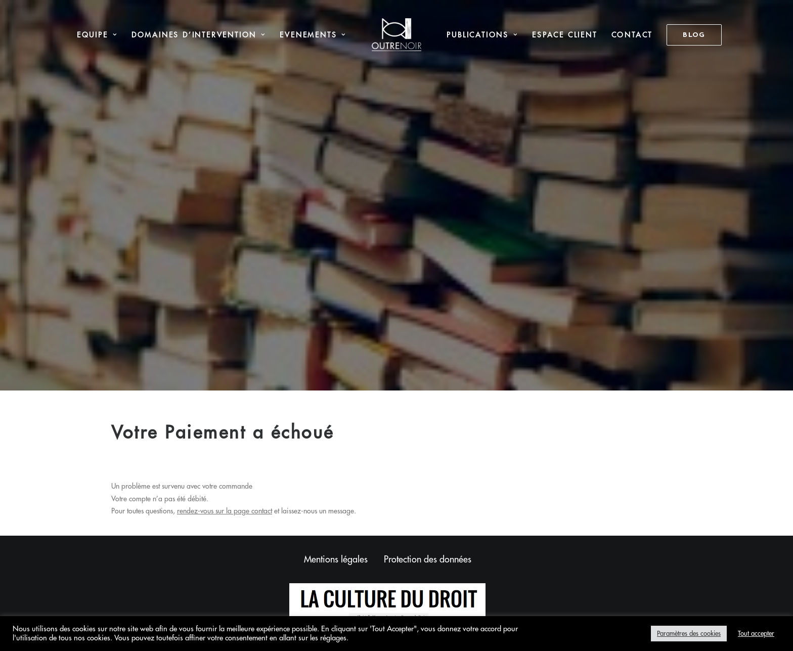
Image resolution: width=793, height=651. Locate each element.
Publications (482, 34)
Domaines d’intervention (198, 34)
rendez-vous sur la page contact (224, 474)
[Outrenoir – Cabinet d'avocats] (397, 34)
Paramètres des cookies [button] (689, 633)
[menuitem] (97, 34)
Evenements (313, 34)
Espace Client (564, 34)
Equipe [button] (97, 34)
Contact (632, 34)
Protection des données (427, 522)
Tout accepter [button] (756, 633)
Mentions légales (336, 522)
